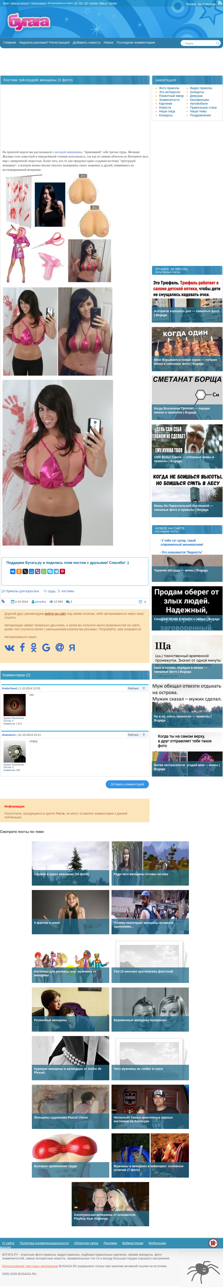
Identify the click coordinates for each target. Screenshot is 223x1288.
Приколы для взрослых (22, 591)
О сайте (8, 1243)
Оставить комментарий (127, 784)
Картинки (165, 103)
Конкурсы (166, 115)
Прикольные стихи (203, 107)
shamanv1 (9, 734)
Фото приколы (169, 88)
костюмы (68, 591)
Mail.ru (103, 3)
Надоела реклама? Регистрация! (44, 42)
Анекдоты (197, 92)
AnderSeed (9, 688)
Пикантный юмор (171, 96)
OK (86, 3)
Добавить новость (86, 42)
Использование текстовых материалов (30, 1266)
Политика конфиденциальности (44, 1243)
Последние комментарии (136, 42)
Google (94, 3)
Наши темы (198, 111)
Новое (108, 42)
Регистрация (38, 3)
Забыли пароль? (20, 3)
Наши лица (167, 111)
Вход (6, 3)
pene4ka (40, 601)
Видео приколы (201, 88)
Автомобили (199, 103)
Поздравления (200, 115)
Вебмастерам (132, 1243)
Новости (165, 107)
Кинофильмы (199, 100)
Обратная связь (207, 3)
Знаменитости (169, 100)
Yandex (113, 3)
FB (80, 3)
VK (75, 3)
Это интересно (169, 92)
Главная (9, 42)
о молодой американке (67, 152)
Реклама (191, 3)
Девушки (196, 96)
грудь (52, 591)
